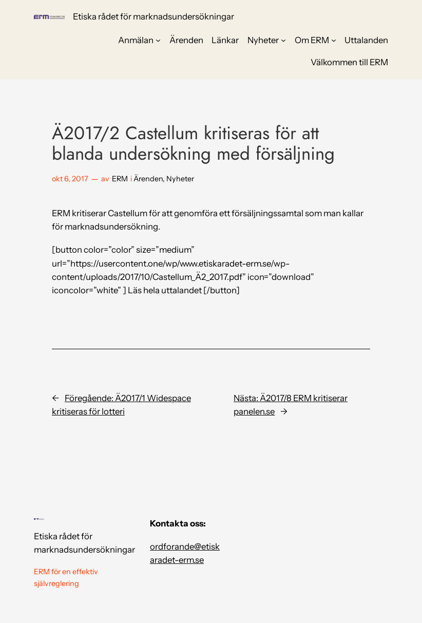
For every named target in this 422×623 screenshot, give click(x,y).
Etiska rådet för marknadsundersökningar (153, 16)
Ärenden (186, 40)
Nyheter (263, 40)
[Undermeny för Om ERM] (333, 40)
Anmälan (136, 40)
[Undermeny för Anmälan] (158, 40)
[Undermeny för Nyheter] (283, 40)
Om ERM (312, 40)
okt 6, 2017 (70, 178)
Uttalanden (366, 40)
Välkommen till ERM (349, 62)
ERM (120, 178)
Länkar (225, 40)
